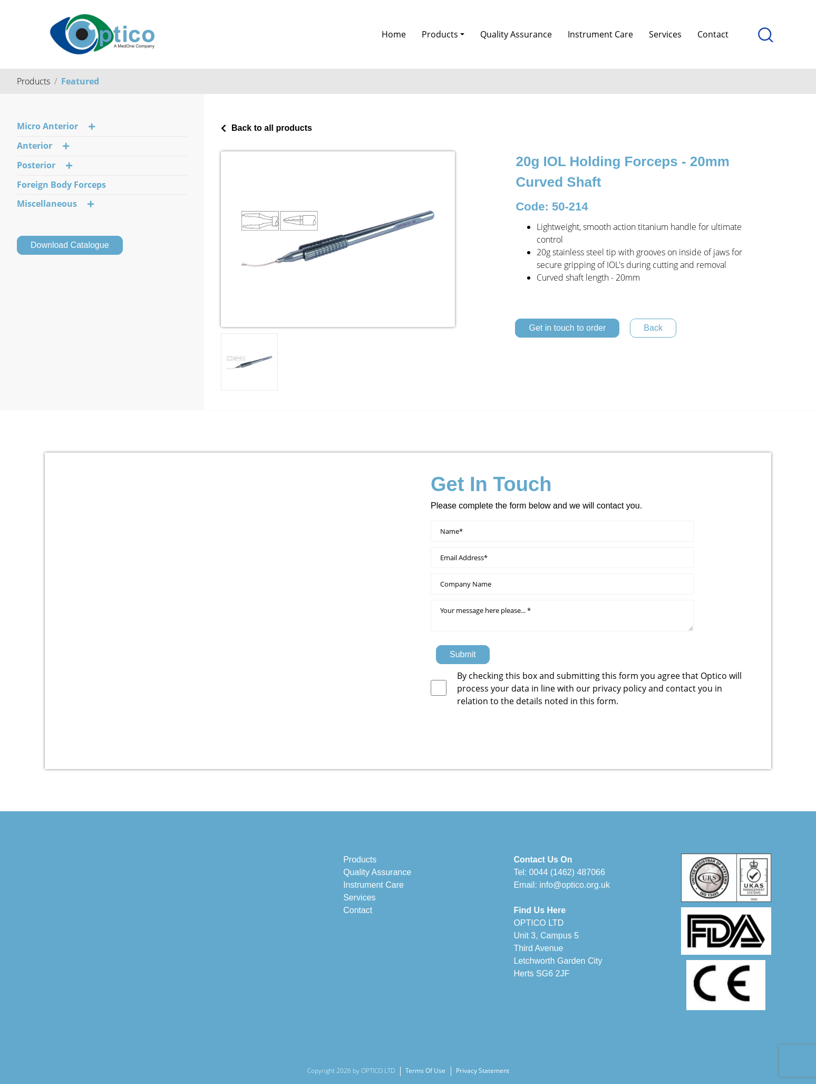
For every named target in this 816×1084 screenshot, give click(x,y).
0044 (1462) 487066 (567, 872)
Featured (80, 81)
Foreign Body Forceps (61, 184)
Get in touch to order (567, 327)
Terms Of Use (425, 1070)
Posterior (44, 165)
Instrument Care (600, 34)
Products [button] (440, 34)
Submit (463, 654)
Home (394, 34)
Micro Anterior (56, 126)
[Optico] (102, 33)
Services (665, 34)
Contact (712, 34)
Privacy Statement (482, 1070)
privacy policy (620, 688)
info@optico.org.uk (574, 884)
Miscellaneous (55, 204)
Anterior (43, 146)
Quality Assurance (516, 34)
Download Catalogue (70, 245)
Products (33, 81)
